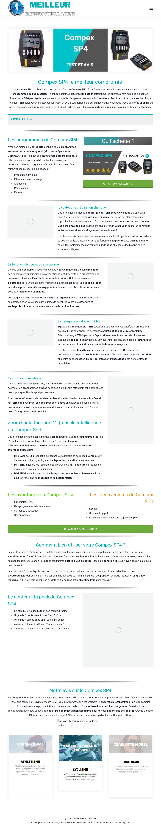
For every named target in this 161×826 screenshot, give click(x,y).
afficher (28, 119)
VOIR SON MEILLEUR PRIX (118, 183)
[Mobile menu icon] (151, 8)
